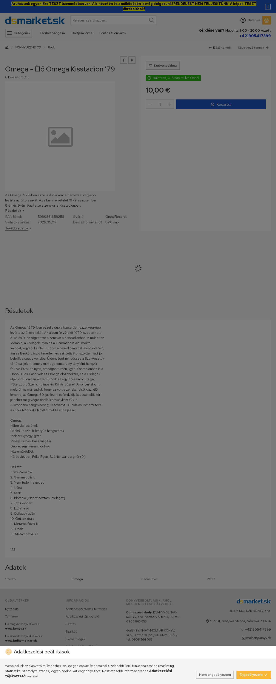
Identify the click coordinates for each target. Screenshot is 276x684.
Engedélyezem (253, 674)
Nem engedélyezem (215, 674)
